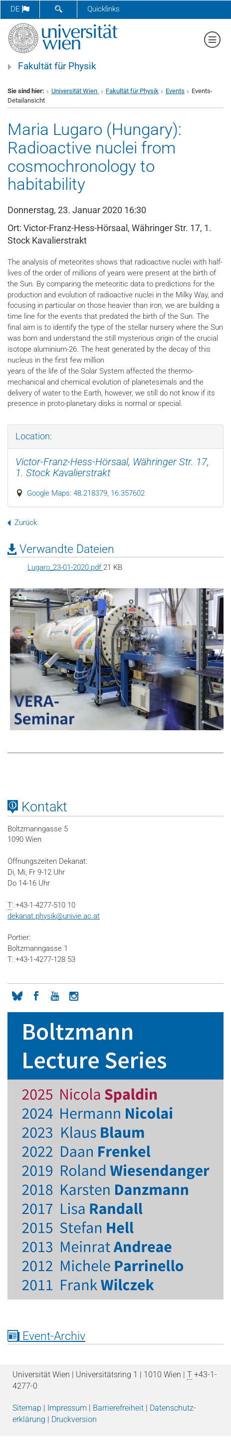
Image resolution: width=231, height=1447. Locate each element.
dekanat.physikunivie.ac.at (53, 916)
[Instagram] (73, 995)
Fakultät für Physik (57, 66)
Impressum (67, 1408)
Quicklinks (103, 8)
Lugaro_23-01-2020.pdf (65, 567)
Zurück (22, 522)
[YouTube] (54, 995)
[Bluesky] (16, 995)
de (19, 8)
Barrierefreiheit (118, 1408)
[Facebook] (35, 995)
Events (175, 91)
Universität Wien (75, 91)
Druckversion (74, 1419)
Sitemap (26, 1408)
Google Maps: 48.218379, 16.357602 (86, 493)
